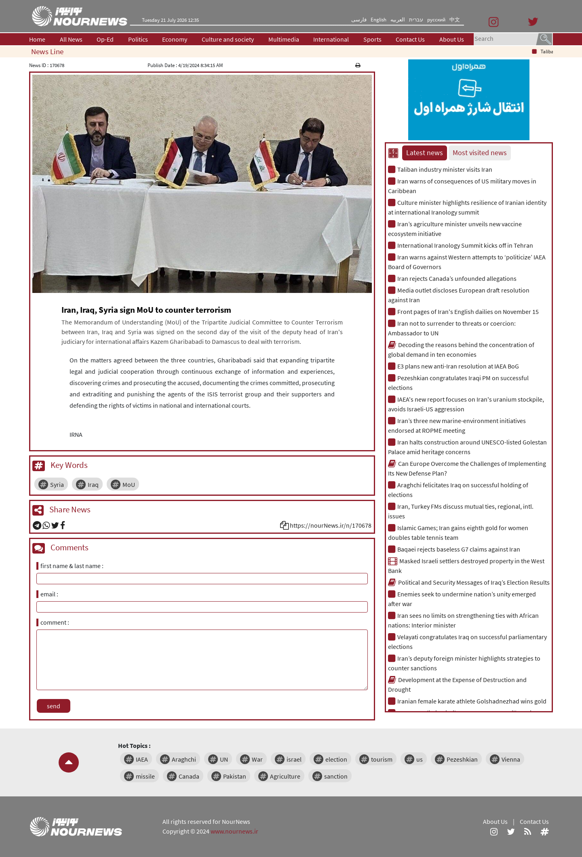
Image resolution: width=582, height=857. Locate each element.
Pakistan (234, 776)
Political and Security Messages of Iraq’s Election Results (469, 582)
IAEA (142, 759)
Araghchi (184, 759)
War (257, 759)
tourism (381, 759)
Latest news (424, 152)
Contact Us (410, 39)
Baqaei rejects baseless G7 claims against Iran (454, 549)
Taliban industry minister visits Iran (440, 169)
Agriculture (285, 776)
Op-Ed (105, 39)
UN (224, 759)
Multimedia (283, 39)
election (336, 759)
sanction (336, 776)
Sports (372, 39)
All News (71, 39)
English (378, 19)
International (331, 39)
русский (436, 19)
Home (37, 39)
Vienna (511, 759)
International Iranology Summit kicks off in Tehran (460, 245)
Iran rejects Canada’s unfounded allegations (452, 278)
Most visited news (480, 152)
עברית (416, 19)
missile (145, 776)
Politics (138, 39)
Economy (174, 39)
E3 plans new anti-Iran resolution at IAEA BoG (453, 366)
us (419, 759)
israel (294, 759)
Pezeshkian (462, 759)
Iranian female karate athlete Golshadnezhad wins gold (467, 701)
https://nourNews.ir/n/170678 (330, 525)
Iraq (93, 484)
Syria (57, 484)
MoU (128, 484)
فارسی (359, 19)
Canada (189, 776)
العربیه (397, 19)
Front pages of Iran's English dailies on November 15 (463, 311)
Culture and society (228, 39)
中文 (454, 19)
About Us (451, 39)
